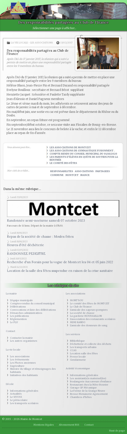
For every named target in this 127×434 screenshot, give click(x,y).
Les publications (19, 315)
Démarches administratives (26, 312)
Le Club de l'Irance (81, 306)
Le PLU (14, 322)
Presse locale (78, 356)
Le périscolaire (19, 400)
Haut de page (117, 430)
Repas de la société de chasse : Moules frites (40, 237)
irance (85, 175)
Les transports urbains (83, 347)
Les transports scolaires (24, 403)
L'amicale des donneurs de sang (88, 325)
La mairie (11, 293)
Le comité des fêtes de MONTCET (89, 303)
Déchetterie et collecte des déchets (90, 343)
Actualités (16, 393)
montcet (71, 175)
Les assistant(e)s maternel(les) (88, 378)
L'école (10, 384)
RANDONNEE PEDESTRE (26, 254)
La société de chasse (82, 312)
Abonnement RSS (69, 424)
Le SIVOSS (16, 396)
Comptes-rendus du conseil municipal (32, 303)
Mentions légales (43, 424)
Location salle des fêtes (84, 353)
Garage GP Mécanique (83, 387)
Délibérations (18, 306)
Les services (73, 334)
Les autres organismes (23, 340)
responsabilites (61, 171)
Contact (10, 331)
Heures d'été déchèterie (25, 245)
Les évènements (19, 359)
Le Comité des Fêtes (63, 163)
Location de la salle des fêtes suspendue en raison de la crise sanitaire (60, 271)
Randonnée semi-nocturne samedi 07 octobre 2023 (46, 220)
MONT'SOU (76, 300)
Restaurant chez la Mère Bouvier (89, 384)
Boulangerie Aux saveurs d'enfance (90, 381)
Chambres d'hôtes (81, 397)
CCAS (73, 350)
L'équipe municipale (21, 300)
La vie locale (19, 42)
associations (84, 171)
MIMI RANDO (77, 322)
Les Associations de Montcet (70, 147)
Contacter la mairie (21, 337)
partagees (102, 171)
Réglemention (18, 319)
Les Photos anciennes (23, 362)
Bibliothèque (77, 340)
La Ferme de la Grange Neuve (87, 390)
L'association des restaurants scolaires (92, 319)
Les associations (41, 42)
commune (57, 175)
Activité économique (78, 368)
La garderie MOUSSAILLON (86, 315)
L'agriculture (17, 365)
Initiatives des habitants (24, 375)
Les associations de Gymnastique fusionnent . (82, 150)
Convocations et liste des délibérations (33, 309)
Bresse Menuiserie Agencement (89, 393)
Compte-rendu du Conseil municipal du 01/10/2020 (83, 153)
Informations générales (24, 390)
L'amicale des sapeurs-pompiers (89, 309)
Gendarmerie (78, 359)
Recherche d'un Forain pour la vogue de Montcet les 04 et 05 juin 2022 (60, 262)
